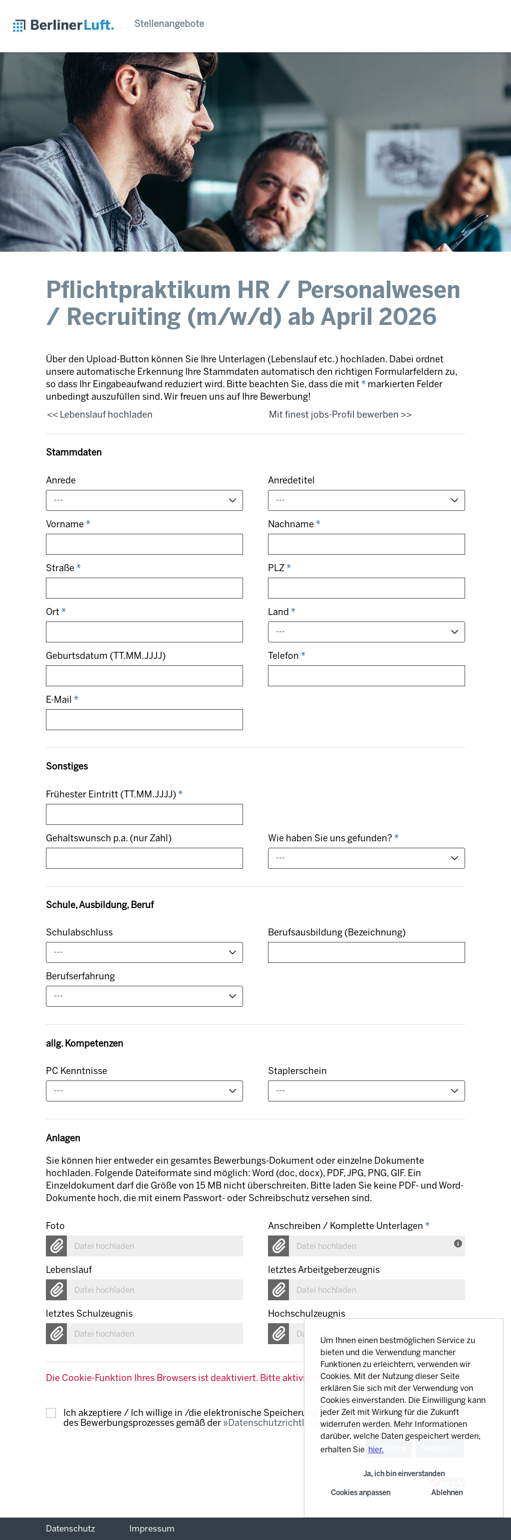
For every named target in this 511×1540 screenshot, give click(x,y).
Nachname (294, 524)
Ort (56, 612)
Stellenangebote (169, 23)
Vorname (68, 524)
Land (281, 612)
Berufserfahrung (80, 976)
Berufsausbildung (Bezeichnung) (337, 932)
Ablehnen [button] (447, 1492)
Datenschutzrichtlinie (274, 1422)
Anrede (61, 480)
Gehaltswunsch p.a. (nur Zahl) (109, 838)
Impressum (152, 1529)
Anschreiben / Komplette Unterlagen (349, 1226)
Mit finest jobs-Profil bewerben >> (340, 414)
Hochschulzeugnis (306, 1313)
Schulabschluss (79, 932)
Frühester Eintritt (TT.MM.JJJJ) (114, 794)
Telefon (286, 655)
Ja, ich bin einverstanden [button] (404, 1473)
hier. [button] (376, 1449)
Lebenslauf (69, 1269)
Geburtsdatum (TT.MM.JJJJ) (106, 655)
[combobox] (144, 500)
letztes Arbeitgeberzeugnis (324, 1269)
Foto (55, 1226)
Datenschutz (70, 1529)
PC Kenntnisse (76, 1071)
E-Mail (62, 699)
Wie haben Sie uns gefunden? (333, 838)
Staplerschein (297, 1071)
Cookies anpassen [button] (360, 1492)
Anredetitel (291, 480)
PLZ (279, 568)
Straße (63, 568)
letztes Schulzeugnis (89, 1313)
